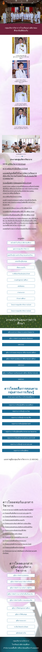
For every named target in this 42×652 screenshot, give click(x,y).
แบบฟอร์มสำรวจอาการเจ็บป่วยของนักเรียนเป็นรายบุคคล (19, 228)
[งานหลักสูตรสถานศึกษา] (21, 279)
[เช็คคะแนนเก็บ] (21, 267)
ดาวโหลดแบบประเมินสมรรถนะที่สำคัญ (14, 530)
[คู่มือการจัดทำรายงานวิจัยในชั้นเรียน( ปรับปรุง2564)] (21, 594)
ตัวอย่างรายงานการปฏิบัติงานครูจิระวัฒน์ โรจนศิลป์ (18, 509)
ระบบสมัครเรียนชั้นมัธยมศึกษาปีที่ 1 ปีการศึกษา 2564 (18, 211)
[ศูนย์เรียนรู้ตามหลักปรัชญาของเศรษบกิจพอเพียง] (21, 255)
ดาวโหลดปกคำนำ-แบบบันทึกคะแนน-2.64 (15, 537)
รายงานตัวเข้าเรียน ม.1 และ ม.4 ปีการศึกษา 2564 (17, 208)
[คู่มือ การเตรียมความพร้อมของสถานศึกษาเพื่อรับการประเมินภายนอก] (21, 373)
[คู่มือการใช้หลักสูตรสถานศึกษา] (21, 608)
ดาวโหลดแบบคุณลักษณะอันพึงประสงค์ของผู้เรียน (17, 527)
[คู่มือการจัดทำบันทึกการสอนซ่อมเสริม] (21, 600)
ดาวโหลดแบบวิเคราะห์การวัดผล (12, 534)
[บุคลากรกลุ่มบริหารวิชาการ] (21, 248)
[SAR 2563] (21, 365)
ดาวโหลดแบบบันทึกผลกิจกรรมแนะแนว (14, 540)
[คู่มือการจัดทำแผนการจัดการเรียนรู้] (21, 581)
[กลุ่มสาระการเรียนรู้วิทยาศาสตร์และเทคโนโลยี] (21, 438)
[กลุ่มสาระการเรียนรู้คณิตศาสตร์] (21, 423)
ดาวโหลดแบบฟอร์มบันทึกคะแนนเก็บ (14, 520)
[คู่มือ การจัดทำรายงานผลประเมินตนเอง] (21, 338)
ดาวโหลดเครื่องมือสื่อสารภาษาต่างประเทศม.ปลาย (18, 516)
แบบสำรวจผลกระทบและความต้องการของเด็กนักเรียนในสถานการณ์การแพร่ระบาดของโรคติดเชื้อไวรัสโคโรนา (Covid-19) (19, 202)
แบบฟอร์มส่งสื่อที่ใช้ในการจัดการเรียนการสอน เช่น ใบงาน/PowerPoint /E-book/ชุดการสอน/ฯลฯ (20, 175)
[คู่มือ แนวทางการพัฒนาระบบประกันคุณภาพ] (21, 332)
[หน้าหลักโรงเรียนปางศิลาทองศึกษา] (21, 242)
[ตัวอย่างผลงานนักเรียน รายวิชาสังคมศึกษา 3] (21, 397)
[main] (21, 29)
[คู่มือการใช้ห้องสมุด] (21, 614)
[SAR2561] (21, 379)
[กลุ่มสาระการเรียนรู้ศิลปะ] (21, 450)
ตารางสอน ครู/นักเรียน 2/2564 (15, 168)
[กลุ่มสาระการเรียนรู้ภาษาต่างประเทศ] (21, 444)
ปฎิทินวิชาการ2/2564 (16, 164)
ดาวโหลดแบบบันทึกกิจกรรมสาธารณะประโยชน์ (17, 544)
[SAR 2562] (21, 344)
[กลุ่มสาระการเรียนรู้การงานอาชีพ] (21, 417)
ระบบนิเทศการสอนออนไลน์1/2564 (17, 183)
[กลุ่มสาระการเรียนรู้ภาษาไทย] (21, 411)
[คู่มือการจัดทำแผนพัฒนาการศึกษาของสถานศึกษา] (21, 358)
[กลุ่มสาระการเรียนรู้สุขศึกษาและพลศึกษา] (21, 404)
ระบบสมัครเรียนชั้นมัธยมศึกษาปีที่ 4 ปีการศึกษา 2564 (18, 215)
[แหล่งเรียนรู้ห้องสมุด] (21, 261)
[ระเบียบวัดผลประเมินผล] (21, 626)
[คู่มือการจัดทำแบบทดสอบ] (21, 575)
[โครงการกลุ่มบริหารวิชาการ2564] (21, 304)
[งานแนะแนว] (21, 292)
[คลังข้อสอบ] (21, 286)
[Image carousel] (21, 146)
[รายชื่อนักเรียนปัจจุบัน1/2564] (21, 273)
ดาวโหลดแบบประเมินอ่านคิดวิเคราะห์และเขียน (17, 523)
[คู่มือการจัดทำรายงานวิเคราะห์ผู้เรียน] (21, 587)
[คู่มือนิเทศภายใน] (21, 632)
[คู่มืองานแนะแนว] (21, 620)
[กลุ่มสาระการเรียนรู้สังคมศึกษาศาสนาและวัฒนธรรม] (21, 431)
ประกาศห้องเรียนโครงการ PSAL (12, 196)
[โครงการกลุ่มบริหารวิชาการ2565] (21, 311)
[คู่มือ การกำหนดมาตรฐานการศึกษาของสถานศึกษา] (21, 352)
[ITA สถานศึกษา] (21, 298)
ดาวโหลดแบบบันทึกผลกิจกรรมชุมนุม (14, 547)
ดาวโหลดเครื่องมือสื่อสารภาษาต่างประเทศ (15, 513)
